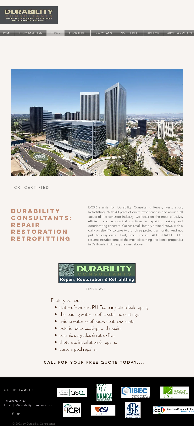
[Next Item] (176, 122)
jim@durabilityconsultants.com (32, 405)
